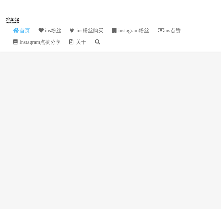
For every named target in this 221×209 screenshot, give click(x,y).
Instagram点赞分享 (37, 42)
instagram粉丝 (130, 30)
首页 (21, 30)
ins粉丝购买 (86, 30)
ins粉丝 (50, 30)
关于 (77, 42)
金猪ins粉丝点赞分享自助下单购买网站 (12, 20)
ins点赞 (169, 30)
